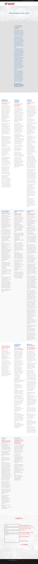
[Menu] (33, 3)
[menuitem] (33, 3)
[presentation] (11, 546)
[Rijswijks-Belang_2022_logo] (9, 3)
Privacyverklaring (20, 560)
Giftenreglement (26, 560)
